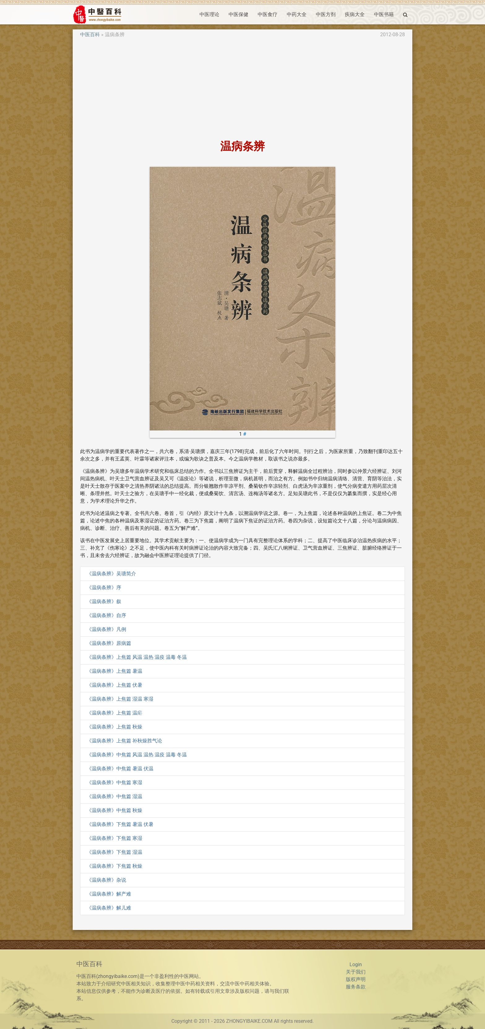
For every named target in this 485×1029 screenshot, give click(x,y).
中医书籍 (384, 14)
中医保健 (238, 14)
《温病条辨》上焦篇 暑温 (114, 671)
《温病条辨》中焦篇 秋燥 (114, 810)
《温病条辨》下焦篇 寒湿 (114, 838)
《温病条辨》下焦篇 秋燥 (114, 866)
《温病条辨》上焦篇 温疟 (114, 713)
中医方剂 (326, 14)
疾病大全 (355, 14)
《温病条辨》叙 (104, 601)
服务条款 (356, 987)
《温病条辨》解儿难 (109, 908)
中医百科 (90, 34)
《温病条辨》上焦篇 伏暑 (114, 685)
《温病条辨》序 (104, 587)
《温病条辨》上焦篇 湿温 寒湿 (120, 699)
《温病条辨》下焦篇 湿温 (114, 852)
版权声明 (356, 979)
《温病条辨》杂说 (106, 880)
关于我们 (356, 972)
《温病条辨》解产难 (109, 894)
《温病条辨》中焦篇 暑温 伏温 (120, 769)
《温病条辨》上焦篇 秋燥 (114, 727)
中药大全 (297, 14)
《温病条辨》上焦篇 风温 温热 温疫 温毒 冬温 (137, 657)
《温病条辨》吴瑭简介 (111, 574)
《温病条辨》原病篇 (109, 643)
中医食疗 (267, 14)
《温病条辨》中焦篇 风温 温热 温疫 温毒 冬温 (137, 755)
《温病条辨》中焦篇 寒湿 (114, 782)
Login (356, 964)
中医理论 (209, 14)
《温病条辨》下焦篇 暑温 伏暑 (120, 824)
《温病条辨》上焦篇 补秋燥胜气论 (124, 741)
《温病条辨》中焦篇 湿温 (114, 796)
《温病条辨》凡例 (106, 629)
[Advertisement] (242, 89)
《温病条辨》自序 (106, 615)
